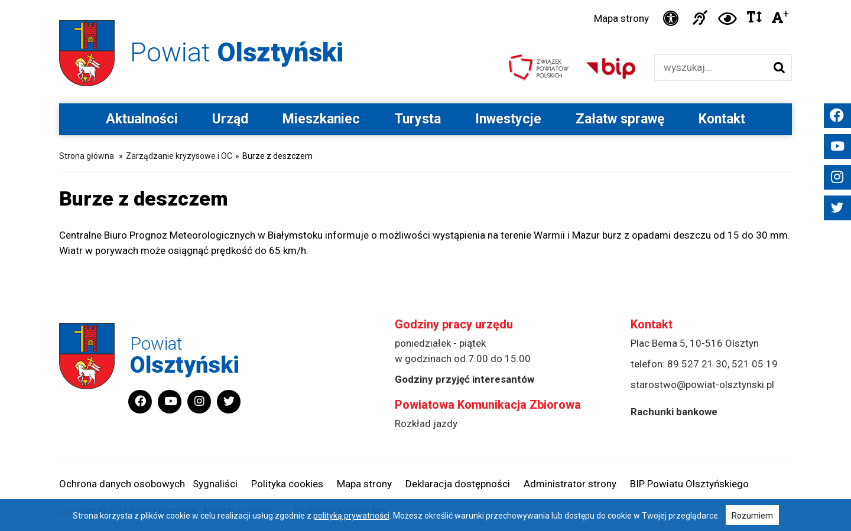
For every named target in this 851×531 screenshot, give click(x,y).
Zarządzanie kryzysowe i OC (179, 156)
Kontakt (722, 119)
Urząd (230, 119)
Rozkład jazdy (426, 423)
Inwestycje (508, 119)
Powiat (236, 52)
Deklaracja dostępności (457, 484)
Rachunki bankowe (674, 412)
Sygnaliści (215, 484)
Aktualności (142, 119)
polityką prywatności (351, 515)
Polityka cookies (287, 484)
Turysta (417, 119)
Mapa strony (621, 18)
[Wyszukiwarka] (710, 67)
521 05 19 (755, 364)
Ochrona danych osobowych (122, 484)
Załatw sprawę (620, 119)
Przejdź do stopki (425, 0)
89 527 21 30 (697, 364)
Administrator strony (570, 484)
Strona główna (86, 156)
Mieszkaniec (321, 119)
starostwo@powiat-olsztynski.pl (702, 384)
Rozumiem (752, 515)
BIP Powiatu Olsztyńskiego (689, 484)
